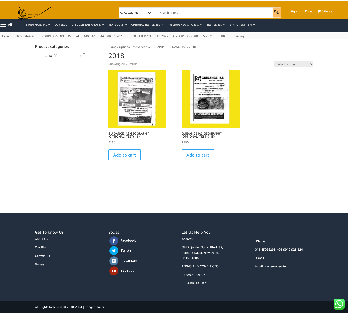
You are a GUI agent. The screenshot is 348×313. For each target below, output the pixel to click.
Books (6, 36)
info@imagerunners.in (270, 266)
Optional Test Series (132, 47)
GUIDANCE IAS (176, 47)
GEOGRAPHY (156, 47)
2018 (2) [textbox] (59, 56)
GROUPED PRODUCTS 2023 (104, 36)
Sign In (295, 11)
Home (112, 47)
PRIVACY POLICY (193, 274)
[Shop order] (293, 64)
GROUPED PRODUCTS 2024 (59, 36)
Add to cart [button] (124, 154)
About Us (41, 239)
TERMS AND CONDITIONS (200, 266)
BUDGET (224, 36)
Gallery (240, 36)
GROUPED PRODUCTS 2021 (193, 36)
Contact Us (42, 256)
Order (309, 11)
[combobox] (60, 54)
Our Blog (41, 247)
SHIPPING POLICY (194, 283)
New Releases (25, 36)
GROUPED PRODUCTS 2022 (148, 36)
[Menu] (6, 24)
